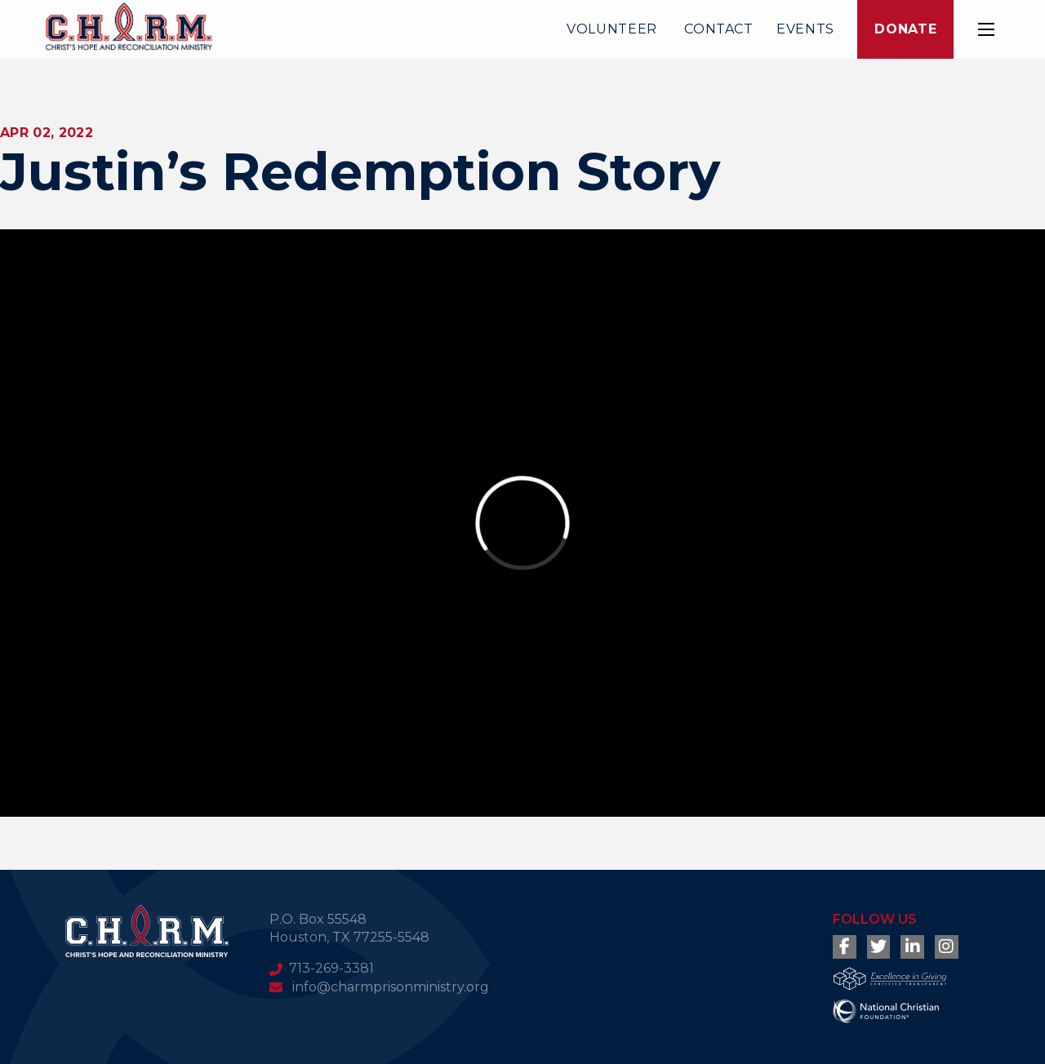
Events (805, 29)
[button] (986, 29)
